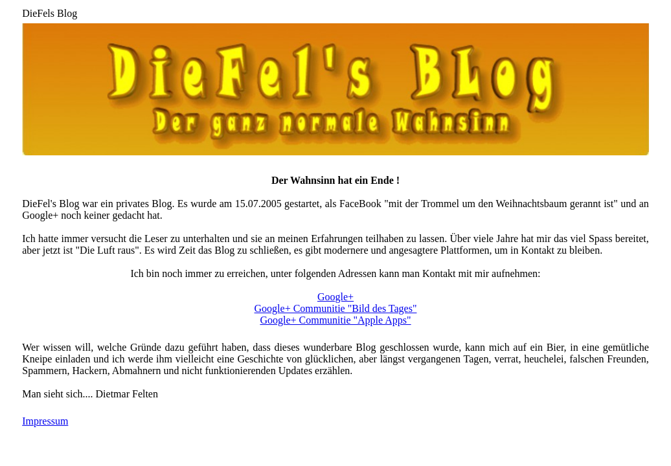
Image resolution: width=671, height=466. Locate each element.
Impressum (45, 421)
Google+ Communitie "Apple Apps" (335, 320)
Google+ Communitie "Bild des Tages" (336, 308)
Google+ (335, 296)
